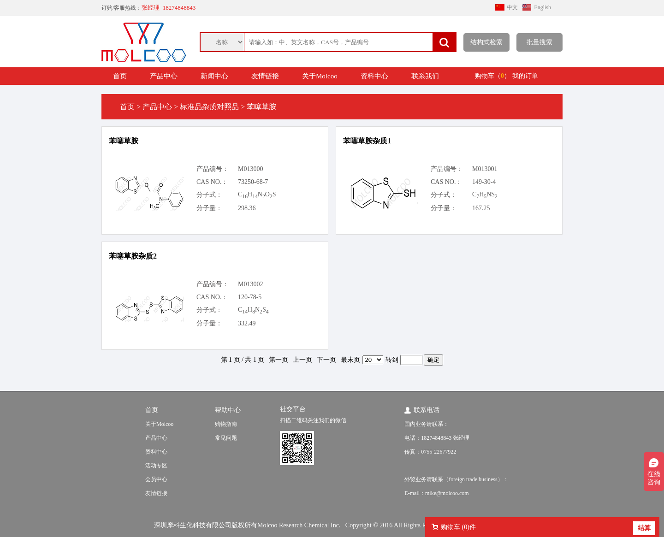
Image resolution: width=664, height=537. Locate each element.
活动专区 (156, 465)
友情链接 (265, 76)
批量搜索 (539, 42)
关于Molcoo (320, 76)
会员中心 (156, 479)
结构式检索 (486, 42)
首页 (120, 76)
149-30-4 (484, 181)
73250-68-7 (253, 181)
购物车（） (492, 75)
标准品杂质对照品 (209, 107)
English (542, 7)
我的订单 (525, 75)
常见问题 (226, 438)
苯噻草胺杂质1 (367, 141)
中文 (512, 7)
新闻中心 (214, 76)
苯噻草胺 (123, 141)
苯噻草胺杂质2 (133, 256)
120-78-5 (249, 297)
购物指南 (226, 424)
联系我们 (425, 76)
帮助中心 (228, 410)
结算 (644, 528)
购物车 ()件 (458, 527)
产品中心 (164, 76)
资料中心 (374, 76)
